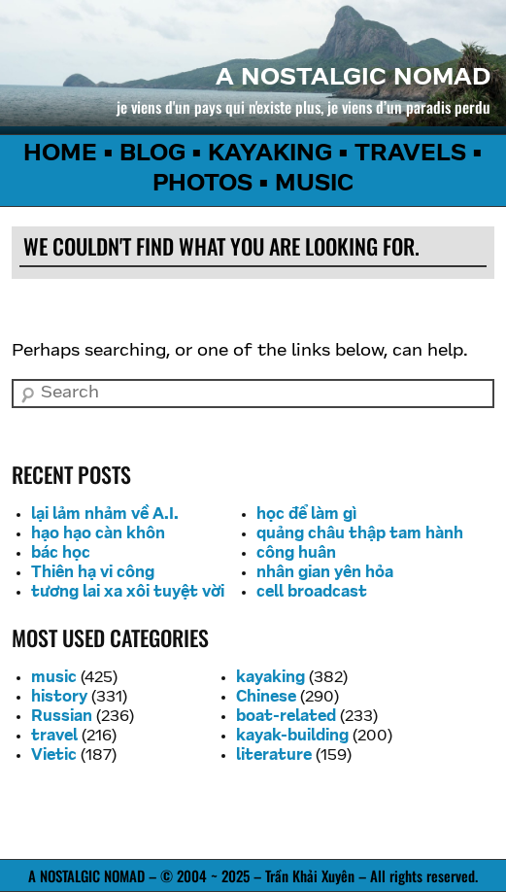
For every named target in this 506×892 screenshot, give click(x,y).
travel (54, 736)
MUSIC (314, 184)
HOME (60, 154)
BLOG (152, 154)
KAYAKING (270, 154)
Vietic (54, 756)
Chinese (266, 697)
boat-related (286, 717)
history (59, 697)
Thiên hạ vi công (92, 573)
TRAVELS (410, 154)
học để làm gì (306, 515)
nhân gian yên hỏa (324, 573)
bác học (60, 554)
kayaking (270, 678)
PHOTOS (202, 184)
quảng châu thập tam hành (359, 534)
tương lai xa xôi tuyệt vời (127, 592)
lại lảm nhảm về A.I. (105, 515)
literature (274, 756)
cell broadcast (311, 592)
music (54, 678)
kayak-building (292, 736)
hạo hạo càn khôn (98, 534)
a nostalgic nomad (353, 78)
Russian (61, 717)
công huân (296, 554)
